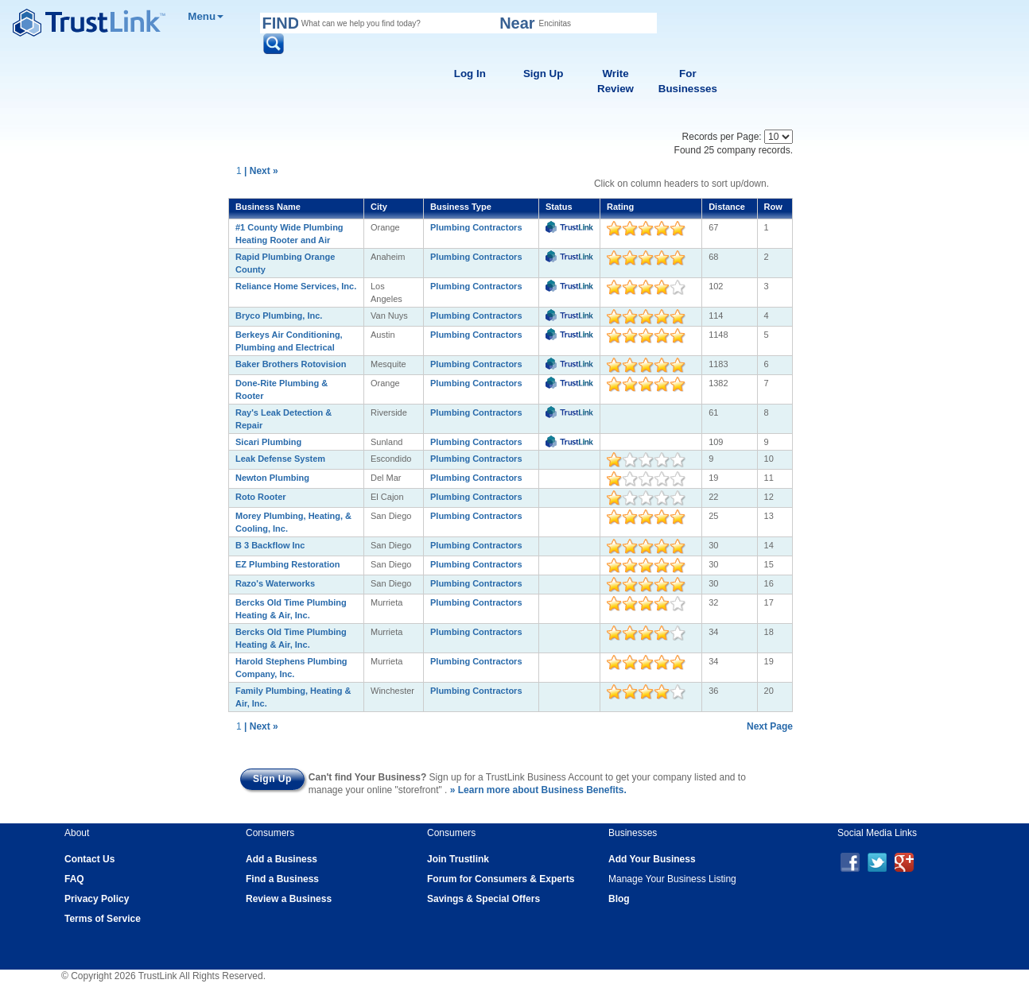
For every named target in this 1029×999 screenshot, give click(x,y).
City (379, 206)
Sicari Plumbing (268, 442)
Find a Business (282, 879)
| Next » (261, 170)
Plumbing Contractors (476, 227)
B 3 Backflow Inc (270, 545)
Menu (205, 16)
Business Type (460, 206)
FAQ (74, 879)
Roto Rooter (260, 496)
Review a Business (289, 898)
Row (773, 206)
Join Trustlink (458, 859)
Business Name (268, 206)
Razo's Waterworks (275, 583)
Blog (619, 898)
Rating (620, 206)
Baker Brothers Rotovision (290, 364)
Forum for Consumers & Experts (500, 879)
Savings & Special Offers (483, 898)
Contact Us (89, 859)
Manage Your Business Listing (672, 879)
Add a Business (281, 859)
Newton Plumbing (272, 477)
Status (559, 206)
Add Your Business (652, 859)
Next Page (770, 726)
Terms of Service (102, 918)
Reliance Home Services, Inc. (295, 286)
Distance (727, 206)
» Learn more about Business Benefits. (538, 790)
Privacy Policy (96, 898)
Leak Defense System (280, 458)
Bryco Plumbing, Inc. (278, 315)
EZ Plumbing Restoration (287, 564)
